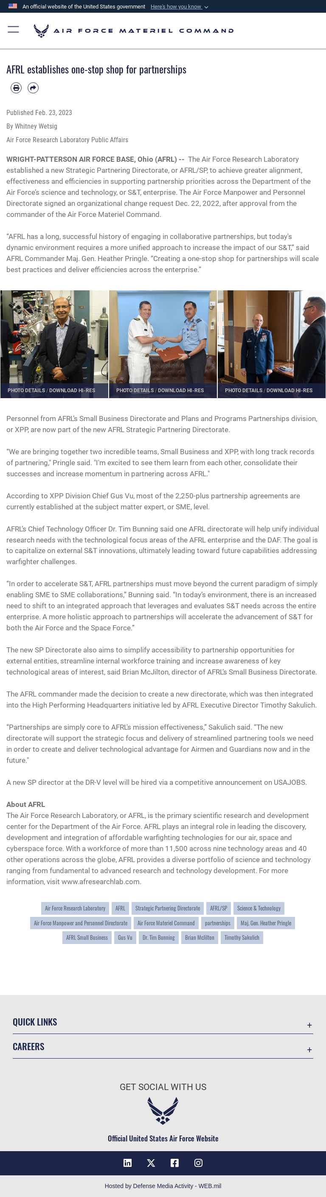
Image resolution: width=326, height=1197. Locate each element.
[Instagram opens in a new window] (198, 1163)
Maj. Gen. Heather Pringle (106, 258)
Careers (28, 1046)
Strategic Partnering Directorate (167, 908)
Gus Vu (125, 937)
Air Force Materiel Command (113, 214)
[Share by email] (33, 87)
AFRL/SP (218, 908)
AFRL (120, 908)
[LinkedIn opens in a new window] (127, 1163)
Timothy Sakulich (287, 705)
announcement (238, 782)
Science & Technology (259, 908)
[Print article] (16, 87)
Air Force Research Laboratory (250, 159)
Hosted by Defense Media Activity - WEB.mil (163, 1186)
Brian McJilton (199, 937)
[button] (180, 7)
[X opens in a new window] (151, 1163)
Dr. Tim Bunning (133, 529)
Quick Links (35, 1021)
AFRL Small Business (87, 937)
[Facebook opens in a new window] (175, 1163)
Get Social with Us (163, 1087)
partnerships (217, 923)
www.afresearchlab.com (101, 881)
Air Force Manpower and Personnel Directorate (80, 923)
